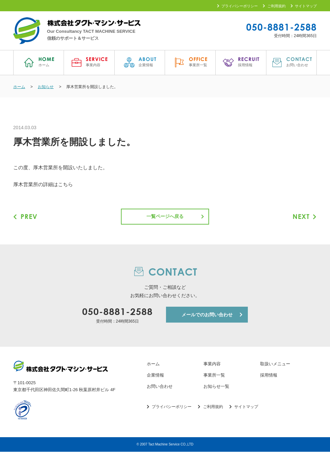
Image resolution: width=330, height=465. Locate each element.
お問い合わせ (160, 399)
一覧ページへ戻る (165, 218)
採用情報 (268, 388)
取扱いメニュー (275, 377)
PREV (26, 218)
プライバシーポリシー (237, 6)
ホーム (153, 377)
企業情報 (155, 388)
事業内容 (212, 377)
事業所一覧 (214, 388)
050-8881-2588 (281, 26)
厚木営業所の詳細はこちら (43, 186)
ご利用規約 (274, 6)
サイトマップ (304, 6)
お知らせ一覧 (216, 399)
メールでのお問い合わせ (207, 328)
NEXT (304, 218)
